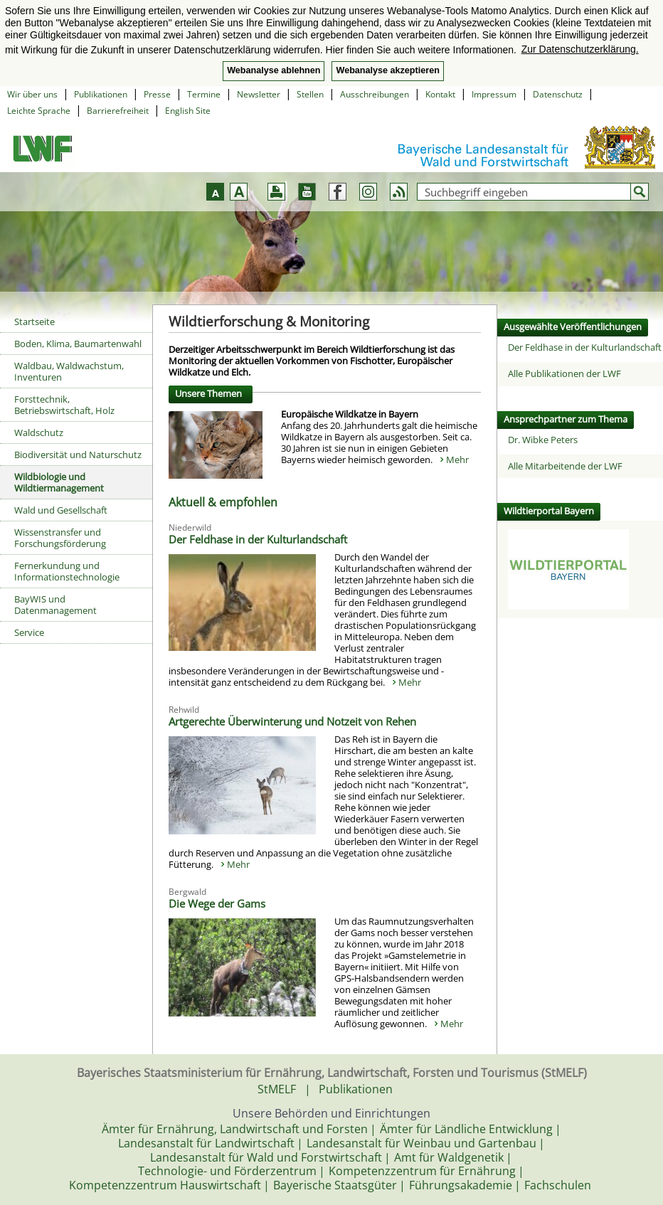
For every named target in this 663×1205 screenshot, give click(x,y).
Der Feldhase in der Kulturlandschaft (258, 539)
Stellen (310, 94)
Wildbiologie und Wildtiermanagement (59, 482)
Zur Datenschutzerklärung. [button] (580, 49)
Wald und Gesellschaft (60, 510)
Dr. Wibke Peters (543, 439)
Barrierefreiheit (118, 111)
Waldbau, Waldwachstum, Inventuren (69, 371)
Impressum (494, 94)
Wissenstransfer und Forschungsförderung (60, 538)
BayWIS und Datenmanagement (55, 605)
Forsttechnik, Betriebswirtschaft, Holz (64, 405)
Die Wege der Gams (217, 903)
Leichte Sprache (38, 111)
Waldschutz (38, 432)
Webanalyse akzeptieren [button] (387, 70)
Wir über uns (32, 94)
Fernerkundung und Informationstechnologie (67, 571)
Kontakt (440, 94)
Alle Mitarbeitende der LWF (565, 466)
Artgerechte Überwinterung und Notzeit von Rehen (292, 721)
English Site (188, 111)
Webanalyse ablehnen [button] (273, 70)
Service (29, 632)
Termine (204, 94)
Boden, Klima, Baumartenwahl (78, 343)
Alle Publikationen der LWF (564, 373)
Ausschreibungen (374, 94)
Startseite (34, 321)
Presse (157, 94)
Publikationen (100, 94)
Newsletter (258, 94)
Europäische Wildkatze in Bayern (349, 414)
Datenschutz (558, 94)
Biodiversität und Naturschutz (78, 454)
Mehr (457, 459)
